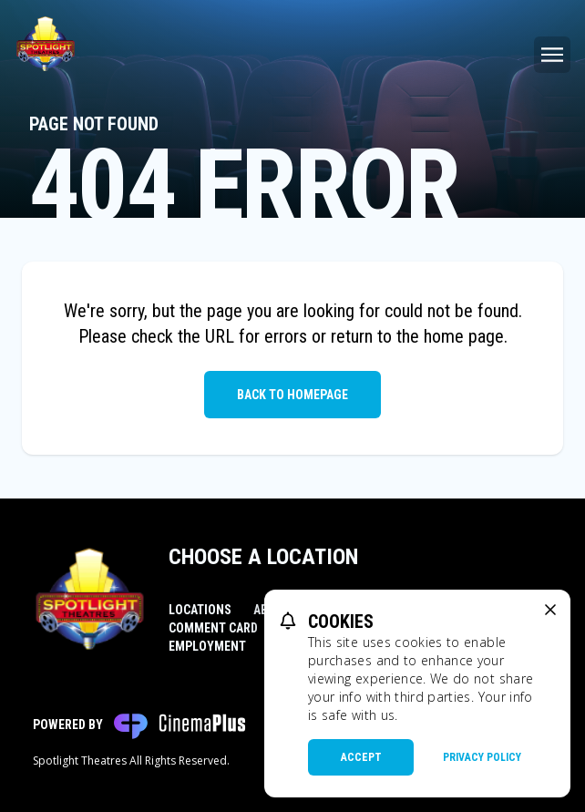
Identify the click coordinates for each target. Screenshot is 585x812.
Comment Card (213, 628)
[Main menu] (552, 54)
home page (464, 336)
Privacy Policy (482, 757)
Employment (207, 646)
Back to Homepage (292, 394)
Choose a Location (263, 557)
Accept (361, 757)
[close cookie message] (550, 610)
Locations (200, 609)
